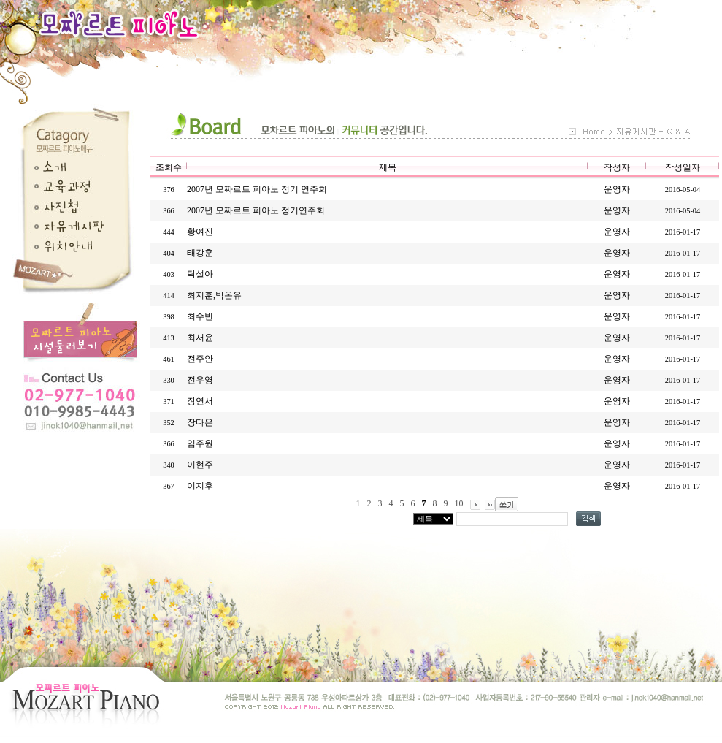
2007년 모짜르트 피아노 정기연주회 (256, 210)
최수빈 (200, 316)
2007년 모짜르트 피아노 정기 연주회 (257, 189)
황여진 (200, 231)
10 (459, 503)
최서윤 (200, 337)
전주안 (200, 359)
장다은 (200, 422)
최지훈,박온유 (214, 295)
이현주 (200, 465)
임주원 (200, 443)
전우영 (200, 380)
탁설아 (200, 274)
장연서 (200, 401)
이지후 (200, 486)
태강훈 (200, 253)
